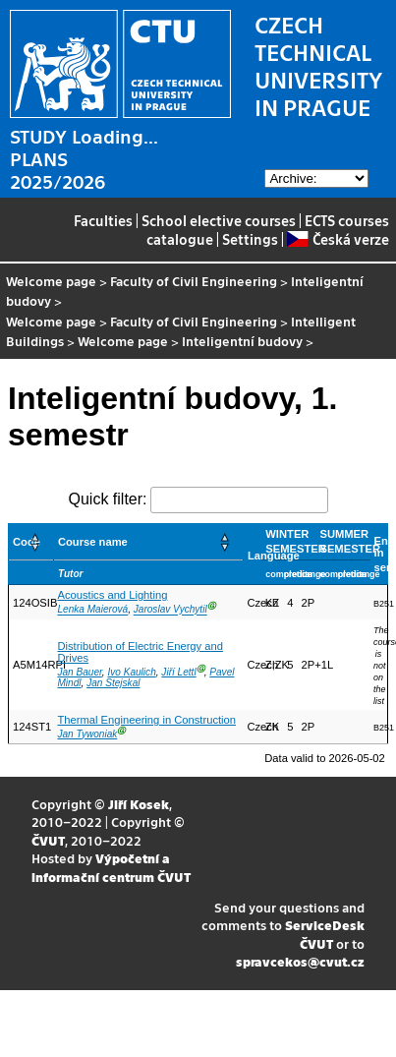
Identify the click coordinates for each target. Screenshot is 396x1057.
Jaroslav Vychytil (170, 610)
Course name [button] (93, 542)
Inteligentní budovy (242, 340)
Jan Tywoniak (87, 734)
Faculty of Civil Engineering (193, 280)
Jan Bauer (79, 672)
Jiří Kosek (138, 803)
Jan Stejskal (113, 682)
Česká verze (337, 239)
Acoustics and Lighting (112, 595)
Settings (250, 239)
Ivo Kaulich (131, 672)
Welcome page (51, 280)
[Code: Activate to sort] (31, 542)
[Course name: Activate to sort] (148, 542)
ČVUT (48, 840)
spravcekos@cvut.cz (300, 961)
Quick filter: (107, 499)
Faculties (103, 220)
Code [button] (26, 542)
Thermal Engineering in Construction (146, 720)
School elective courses (218, 220)
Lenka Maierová (92, 610)
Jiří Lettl (178, 672)
